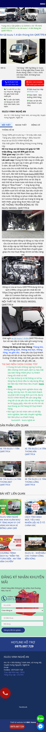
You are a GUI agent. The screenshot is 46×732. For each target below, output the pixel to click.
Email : (6, 667)
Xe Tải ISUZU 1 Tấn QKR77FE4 (9, 450)
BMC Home (31, 722)
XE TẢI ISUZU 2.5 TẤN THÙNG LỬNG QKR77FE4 (35, 482)
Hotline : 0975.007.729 (13, 670)
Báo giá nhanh (35, 83)
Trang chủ (5, 25)
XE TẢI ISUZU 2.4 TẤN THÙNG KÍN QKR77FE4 (35, 451)
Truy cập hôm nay (11, 672)
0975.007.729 (11, 83)
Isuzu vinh (18, 403)
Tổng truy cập (10, 674)
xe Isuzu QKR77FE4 (35, 174)
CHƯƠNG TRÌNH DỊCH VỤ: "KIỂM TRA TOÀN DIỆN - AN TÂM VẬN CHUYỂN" (10, 557)
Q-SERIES (26, 25)
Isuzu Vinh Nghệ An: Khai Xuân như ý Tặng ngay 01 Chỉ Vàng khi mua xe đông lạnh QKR (10, 522)
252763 (20, 674)
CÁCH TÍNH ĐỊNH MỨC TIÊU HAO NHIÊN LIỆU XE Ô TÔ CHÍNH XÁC (35, 521)
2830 (22, 672)
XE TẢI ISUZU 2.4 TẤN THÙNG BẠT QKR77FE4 (10, 482)
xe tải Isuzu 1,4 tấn (20, 338)
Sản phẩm (16, 25)
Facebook (23, 707)
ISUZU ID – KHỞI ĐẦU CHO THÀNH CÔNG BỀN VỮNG (35, 556)
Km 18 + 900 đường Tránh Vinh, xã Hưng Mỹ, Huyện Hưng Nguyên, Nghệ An (23, 663)
